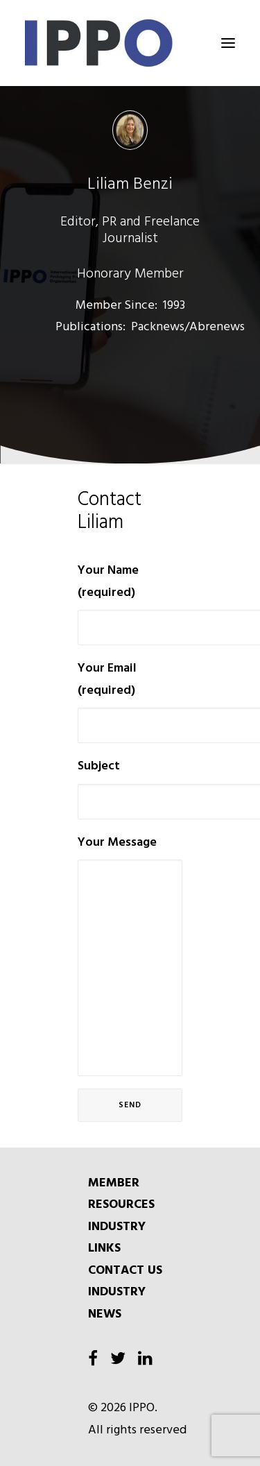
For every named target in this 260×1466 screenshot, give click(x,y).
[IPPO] (130, 43)
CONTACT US (125, 1271)
